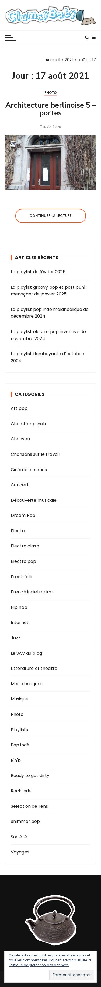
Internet (20, 622)
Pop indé (20, 745)
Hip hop (19, 607)
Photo (50, 92)
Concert (20, 485)
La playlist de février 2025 (38, 272)
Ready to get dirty (30, 775)
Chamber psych (28, 424)
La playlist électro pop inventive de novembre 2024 (48, 335)
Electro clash (25, 546)
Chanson (20, 439)
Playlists (19, 730)
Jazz (15, 638)
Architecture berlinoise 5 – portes (50, 109)
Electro (18, 531)
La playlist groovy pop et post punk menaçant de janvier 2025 (48, 290)
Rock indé (21, 791)
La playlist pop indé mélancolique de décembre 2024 (50, 313)
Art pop (19, 408)
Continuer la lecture (50, 215)
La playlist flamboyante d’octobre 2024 (47, 357)
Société (19, 837)
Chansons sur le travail (35, 454)
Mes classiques (27, 684)
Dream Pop (23, 515)
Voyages (20, 852)
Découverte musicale (34, 500)
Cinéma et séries (29, 470)
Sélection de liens (29, 806)
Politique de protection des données (39, 965)
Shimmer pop (25, 821)
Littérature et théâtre (34, 668)
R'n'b (16, 760)
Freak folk (21, 577)
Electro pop (23, 561)
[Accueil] (53, 59)
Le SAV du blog (26, 653)
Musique (19, 699)
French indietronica (32, 592)
